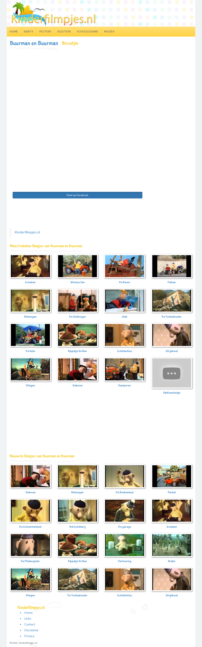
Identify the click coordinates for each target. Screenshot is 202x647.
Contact (29, 624)
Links (27, 618)
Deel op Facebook (77, 195)
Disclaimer (31, 630)
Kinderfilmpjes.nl (27, 232)
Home (14, 31)
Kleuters (64, 31)
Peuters (45, 31)
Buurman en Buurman (34, 43)
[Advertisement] (101, 78)
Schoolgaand (87, 31)
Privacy (29, 636)
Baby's (28, 31)
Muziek (109, 31)
